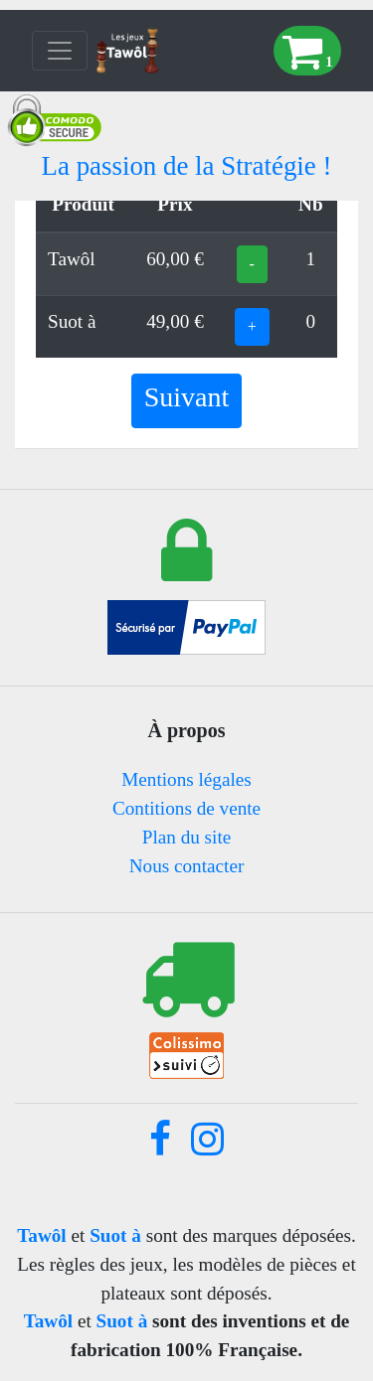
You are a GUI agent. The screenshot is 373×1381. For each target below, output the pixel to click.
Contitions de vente (186, 808)
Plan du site (187, 837)
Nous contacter (187, 865)
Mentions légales (186, 779)
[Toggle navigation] (60, 51)
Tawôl (41, 1235)
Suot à (115, 1235)
